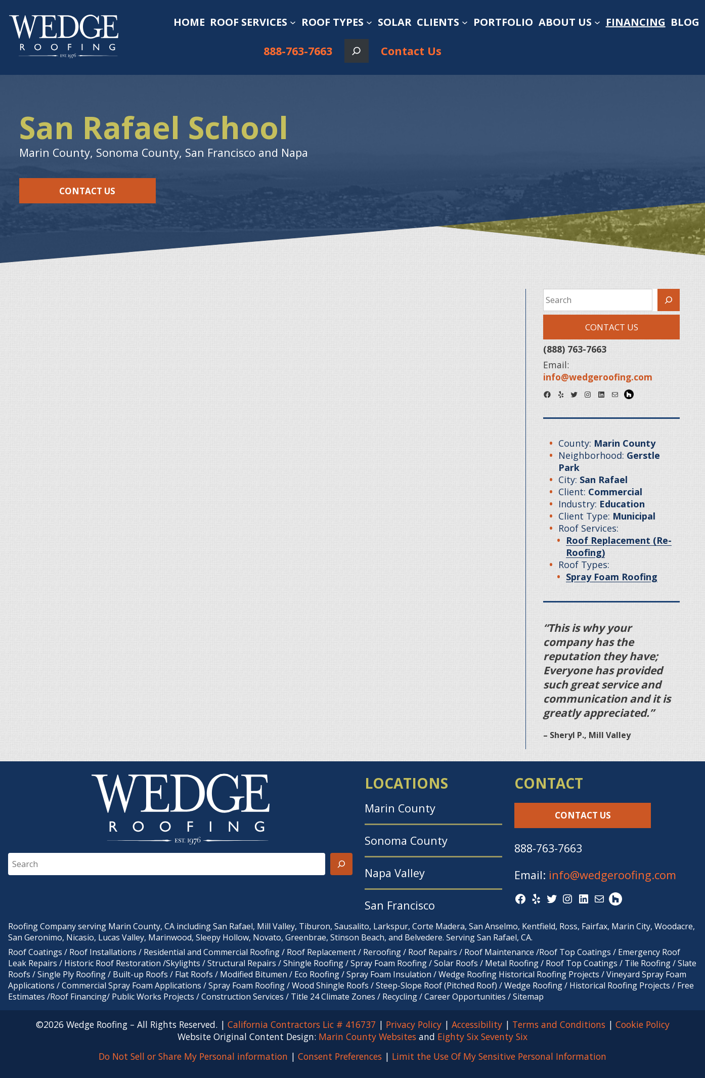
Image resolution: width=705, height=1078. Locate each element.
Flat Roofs (194, 974)
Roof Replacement (321, 952)
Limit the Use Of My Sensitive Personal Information (499, 1056)
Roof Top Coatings (575, 952)
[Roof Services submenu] (293, 22)
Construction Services (242, 996)
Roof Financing (78, 996)
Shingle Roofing (313, 963)
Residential (164, 952)
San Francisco (400, 905)
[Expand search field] (356, 51)
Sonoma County (406, 840)
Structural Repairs (241, 963)
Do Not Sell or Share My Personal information (193, 1056)
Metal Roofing (513, 963)
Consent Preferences (340, 1056)
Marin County (400, 808)
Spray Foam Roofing (388, 963)
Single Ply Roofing (71, 974)
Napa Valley (395, 873)
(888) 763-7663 (574, 349)
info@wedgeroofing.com (612, 875)
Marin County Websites (367, 1036)
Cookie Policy (642, 1024)
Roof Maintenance (499, 952)
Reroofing (382, 952)
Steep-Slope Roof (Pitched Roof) (436, 985)
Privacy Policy (414, 1024)
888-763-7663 (297, 51)
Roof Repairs (432, 952)
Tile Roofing (648, 963)
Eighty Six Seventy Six (482, 1036)
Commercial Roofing (241, 952)
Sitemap (528, 996)
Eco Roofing (316, 974)
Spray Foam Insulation (388, 974)
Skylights (183, 963)
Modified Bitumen (253, 974)
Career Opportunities (465, 996)
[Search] (668, 300)
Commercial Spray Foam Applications (131, 985)
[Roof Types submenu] (369, 22)
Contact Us (411, 51)
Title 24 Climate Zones (333, 996)
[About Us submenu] (597, 22)
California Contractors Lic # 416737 (302, 1024)
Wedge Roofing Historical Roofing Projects (518, 974)
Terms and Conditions (558, 1024)
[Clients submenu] (465, 22)
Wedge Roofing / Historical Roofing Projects (587, 985)
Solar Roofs (457, 963)
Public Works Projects (153, 996)
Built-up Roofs (140, 974)
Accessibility (477, 1024)
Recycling (399, 996)
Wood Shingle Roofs (330, 985)
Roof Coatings (35, 952)
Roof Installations (103, 952)
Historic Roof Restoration (112, 963)
